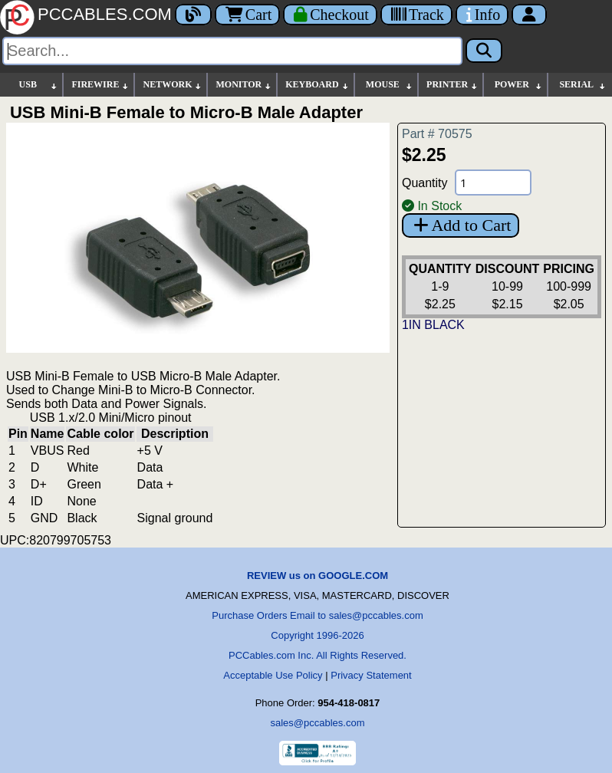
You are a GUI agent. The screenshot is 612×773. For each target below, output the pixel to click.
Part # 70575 (437, 133)
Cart (247, 15)
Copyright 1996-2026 (317, 635)
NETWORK (172, 84)
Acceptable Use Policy (272, 675)
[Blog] (193, 14)
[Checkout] (330, 14)
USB (39, 84)
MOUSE (389, 84)
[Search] (232, 51)
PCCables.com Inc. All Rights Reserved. (317, 655)
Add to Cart (460, 225)
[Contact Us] (482, 14)
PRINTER (452, 84)
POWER (519, 84)
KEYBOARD (317, 84)
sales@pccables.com (317, 723)
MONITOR (244, 84)
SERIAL (583, 84)
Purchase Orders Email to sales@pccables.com (317, 615)
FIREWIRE (100, 84)
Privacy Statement (371, 675)
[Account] (529, 14)
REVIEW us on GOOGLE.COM (317, 575)
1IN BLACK (433, 324)
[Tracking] (416, 14)
